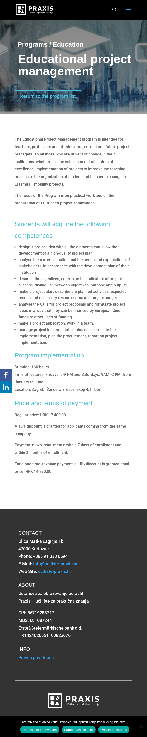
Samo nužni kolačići (79, 730)
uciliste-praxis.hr (54, 571)
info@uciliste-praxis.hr (55, 563)
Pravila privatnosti (36, 657)
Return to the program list (48, 96)
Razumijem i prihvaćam (39, 730)
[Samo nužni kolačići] (140, 726)
